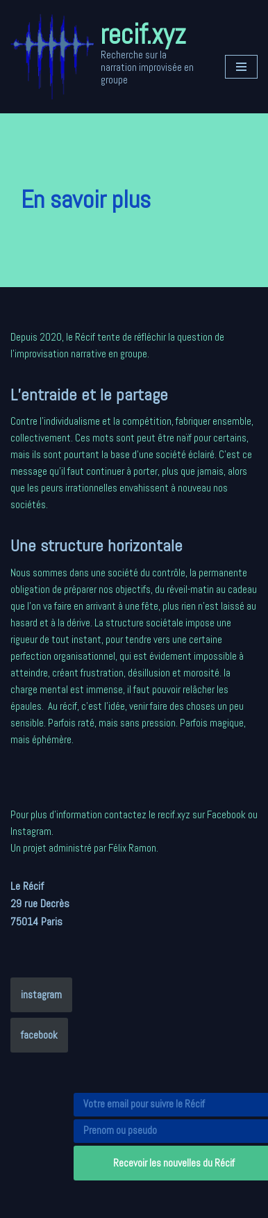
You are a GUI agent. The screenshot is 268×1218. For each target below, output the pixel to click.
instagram (41, 994)
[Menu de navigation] (241, 67)
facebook (39, 1034)
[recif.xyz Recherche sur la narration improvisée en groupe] (107, 57)
